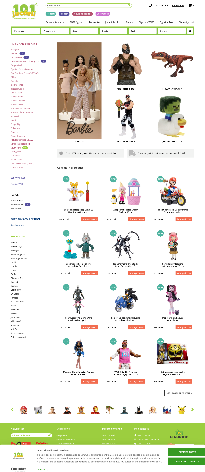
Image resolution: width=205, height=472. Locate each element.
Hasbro (14, 313)
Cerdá (13, 262)
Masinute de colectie (20, 108)
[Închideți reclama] (201, 442)
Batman (18, 53)
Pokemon (15, 128)
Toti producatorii (18, 337)
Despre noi (61, 435)
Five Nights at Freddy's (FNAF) (25, 73)
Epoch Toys (16, 289)
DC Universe (20, 57)
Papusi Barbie (20, 204)
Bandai (14, 242)
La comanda (102, 14)
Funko (13, 305)
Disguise (15, 286)
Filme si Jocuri (187, 22)
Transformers (17, 167)
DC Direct (15, 274)
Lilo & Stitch (16, 92)
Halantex (15, 309)
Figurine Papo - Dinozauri (22, 69)
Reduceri (63, 14)
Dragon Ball (16, 65)
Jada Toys (15, 317)
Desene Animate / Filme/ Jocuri (28, 61)
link (114, 153)
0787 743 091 (159, 5)
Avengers (15, 49)
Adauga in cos (90, 219)
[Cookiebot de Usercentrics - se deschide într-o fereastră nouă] (18, 466)
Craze (13, 270)
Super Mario (16, 159)
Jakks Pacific (16, 321)
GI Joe (13, 77)
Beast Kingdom (18, 254)
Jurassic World (17, 88)
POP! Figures (76, 22)
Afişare (41, 466)
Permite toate (175, 445)
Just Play (15, 329)
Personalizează (176, 454)
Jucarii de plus (112, 22)
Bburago (15, 250)
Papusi (129, 22)
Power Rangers (18, 136)
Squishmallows (17, 225)
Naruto (14, 120)
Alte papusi (16, 208)
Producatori (18, 236)
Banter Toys (16, 246)
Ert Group (15, 293)
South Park (19, 147)
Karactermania (17, 333)
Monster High (17, 200)
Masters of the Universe (22, 112)
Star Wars (15, 155)
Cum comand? (109, 435)
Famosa (14, 297)
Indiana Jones (17, 84)
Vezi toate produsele (179, 393)
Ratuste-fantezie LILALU (22, 139)
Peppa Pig (15, 124)
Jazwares (15, 325)
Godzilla (14, 81)
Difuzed (14, 282)
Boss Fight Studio (19, 258)
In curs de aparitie (82, 14)
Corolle (14, 266)
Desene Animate (54, 22)
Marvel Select (17, 104)
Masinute (94, 22)
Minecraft (15, 116)
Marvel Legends (18, 100)
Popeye (14, 132)
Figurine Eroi (167, 22)
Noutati (50, 14)
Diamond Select (18, 278)
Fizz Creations (17, 301)
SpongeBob (16, 151)
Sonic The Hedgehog (20, 143)
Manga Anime (17, 96)
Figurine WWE (146, 22)
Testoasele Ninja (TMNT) (22, 163)
